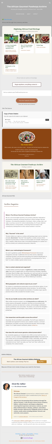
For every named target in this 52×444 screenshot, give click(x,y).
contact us (34, 325)
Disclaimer (18, 434)
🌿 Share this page (7, 19)
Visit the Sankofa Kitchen (27, 100)
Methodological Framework (29, 253)
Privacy (36, 434)
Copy (47, 119)
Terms (23, 434)
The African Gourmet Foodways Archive (27, 6)
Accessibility (30, 434)
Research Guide (20, 14)
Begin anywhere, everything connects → (27, 84)
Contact (35, 14)
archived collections (23, 416)
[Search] (50, 3)
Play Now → (42, 361)
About (28, 14)
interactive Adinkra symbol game (23, 420)
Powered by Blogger (27, 438)
